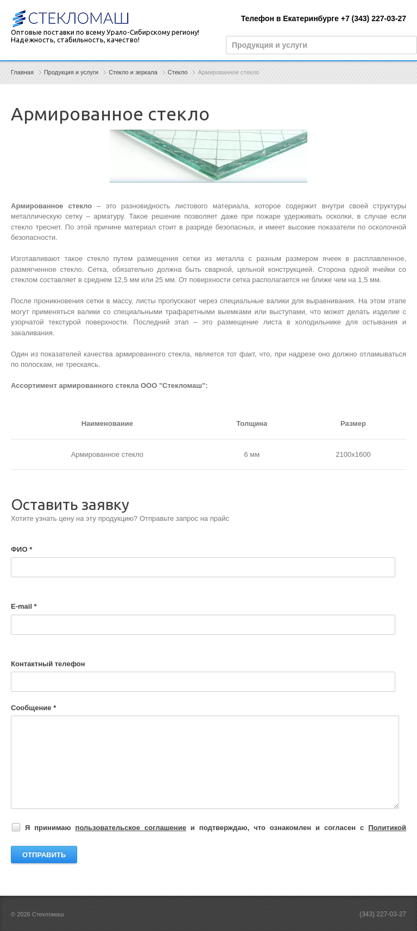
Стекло (178, 72)
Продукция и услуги (71, 72)
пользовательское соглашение (130, 828)
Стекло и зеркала (133, 72)
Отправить (44, 855)
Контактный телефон (48, 664)
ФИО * (21, 549)
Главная (22, 72)
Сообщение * (33, 708)
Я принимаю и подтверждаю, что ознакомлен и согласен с (210, 828)
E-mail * (24, 606)
